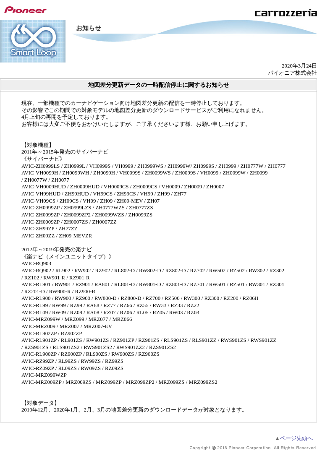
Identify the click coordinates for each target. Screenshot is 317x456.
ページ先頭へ (294, 438)
